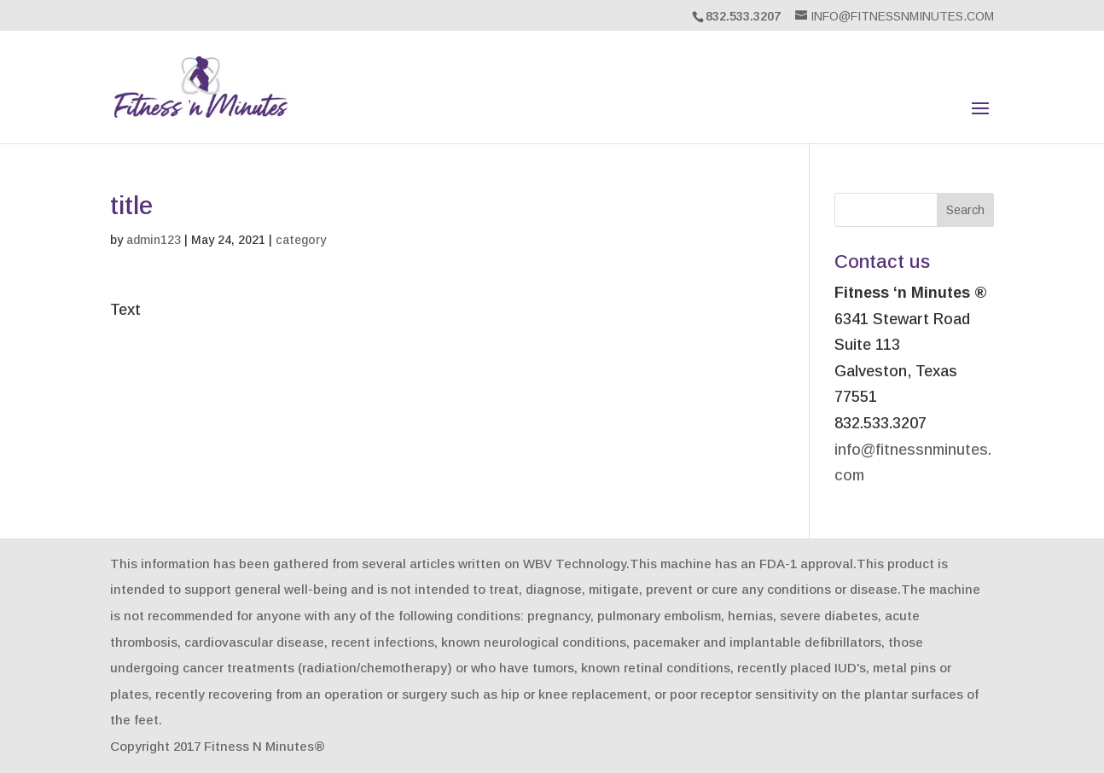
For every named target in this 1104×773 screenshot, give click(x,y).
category (301, 240)
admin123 (153, 240)
